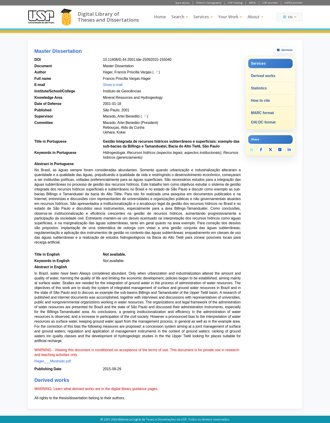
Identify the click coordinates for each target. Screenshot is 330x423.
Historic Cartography (208, 2)
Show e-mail (113, 85)
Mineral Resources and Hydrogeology (133, 97)
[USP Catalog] (156, 71)
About (255, 16)
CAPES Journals (293, 2)
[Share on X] (270, 149)
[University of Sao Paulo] (41, 17)
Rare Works (183, 3)
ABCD (252, 2)
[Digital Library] (66, 17)
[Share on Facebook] (261, 149)
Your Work (230, 16)
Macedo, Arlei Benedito (121, 116)
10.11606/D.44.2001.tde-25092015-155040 (137, 60)
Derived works (263, 76)
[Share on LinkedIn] (289, 149)
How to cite (260, 100)
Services (203, 16)
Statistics (259, 88)
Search (179, 16)
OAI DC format (263, 122)
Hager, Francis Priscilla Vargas (127, 72)
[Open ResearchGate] (279, 149)
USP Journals (270, 2)
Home (160, 16)
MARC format (262, 113)
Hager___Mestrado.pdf (52, 361)
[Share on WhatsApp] (251, 149)
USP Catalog (235, 2)
